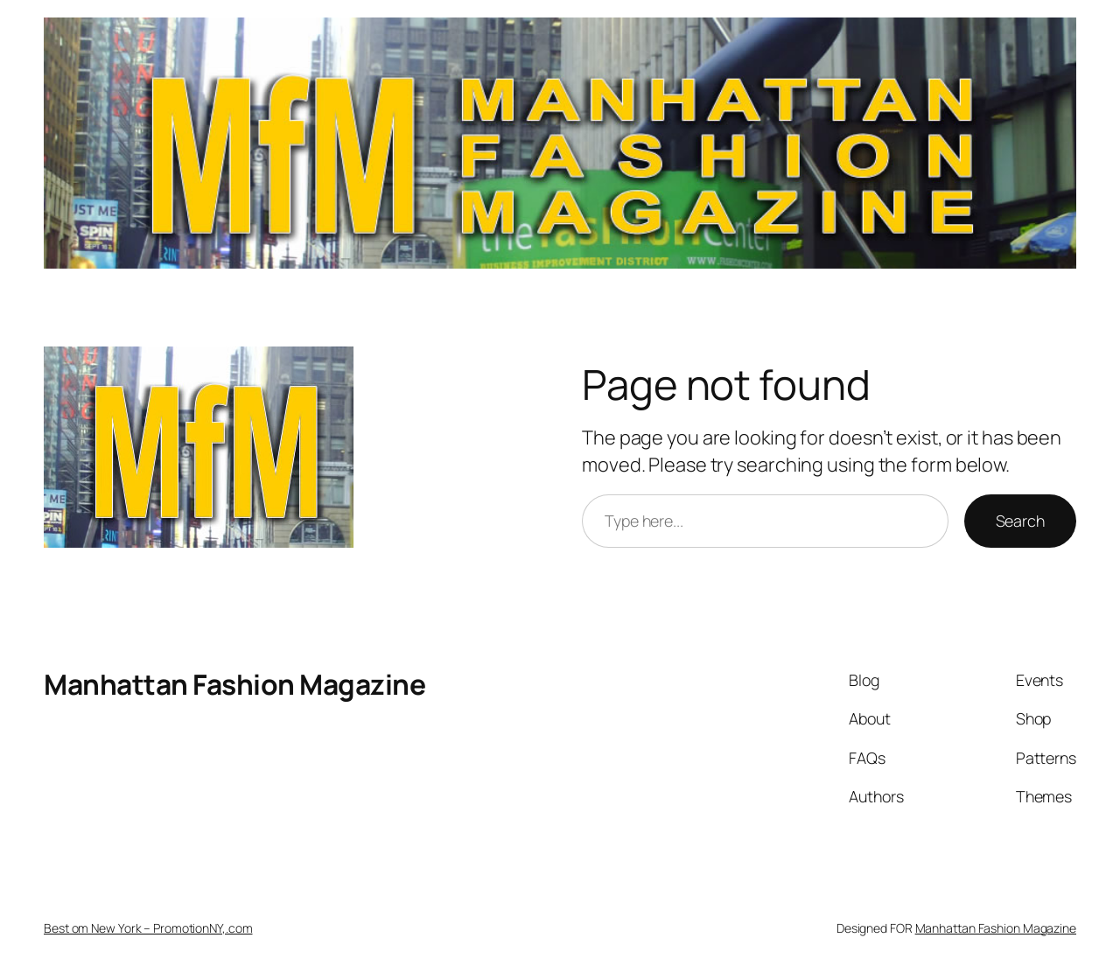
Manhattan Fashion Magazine (234, 684)
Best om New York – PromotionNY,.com (148, 928)
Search (1020, 520)
